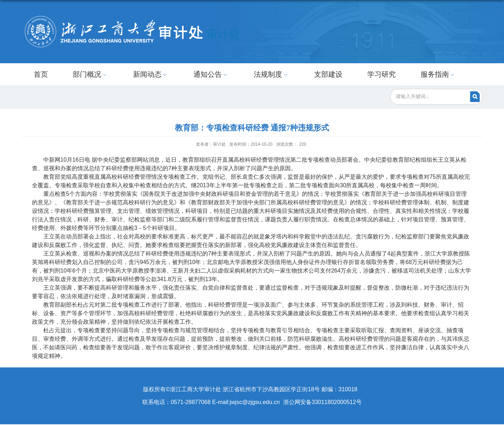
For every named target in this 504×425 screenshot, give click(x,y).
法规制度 (271, 74)
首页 (41, 74)
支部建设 (328, 74)
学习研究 (381, 74)
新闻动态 (151, 74)
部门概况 (90, 74)
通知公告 (211, 74)
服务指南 (438, 74)
